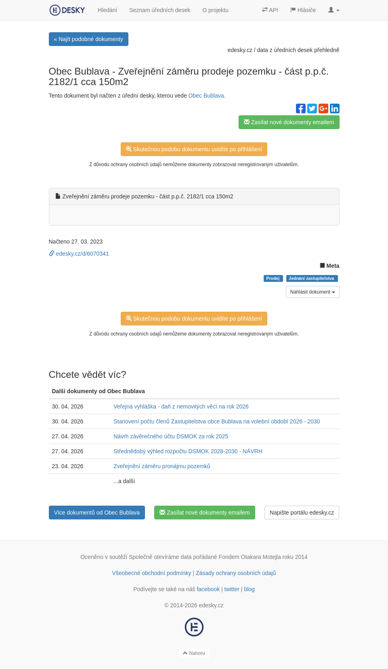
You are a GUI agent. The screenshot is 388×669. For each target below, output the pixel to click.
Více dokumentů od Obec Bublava (97, 512)
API (270, 10)
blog (249, 589)
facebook (208, 589)
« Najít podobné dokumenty (88, 39)
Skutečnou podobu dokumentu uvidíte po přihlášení (194, 149)
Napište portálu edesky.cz (302, 512)
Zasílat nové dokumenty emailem (289, 122)
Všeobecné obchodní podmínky (151, 573)
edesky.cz (240, 50)
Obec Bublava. (207, 95)
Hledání (107, 10)
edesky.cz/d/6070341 (79, 253)
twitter (231, 589)
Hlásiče (303, 10)
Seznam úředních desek (159, 10)
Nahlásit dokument (312, 292)
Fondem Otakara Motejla (250, 557)
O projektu (215, 10)
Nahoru (194, 653)
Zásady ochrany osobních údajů (236, 573)
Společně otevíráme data (160, 557)
